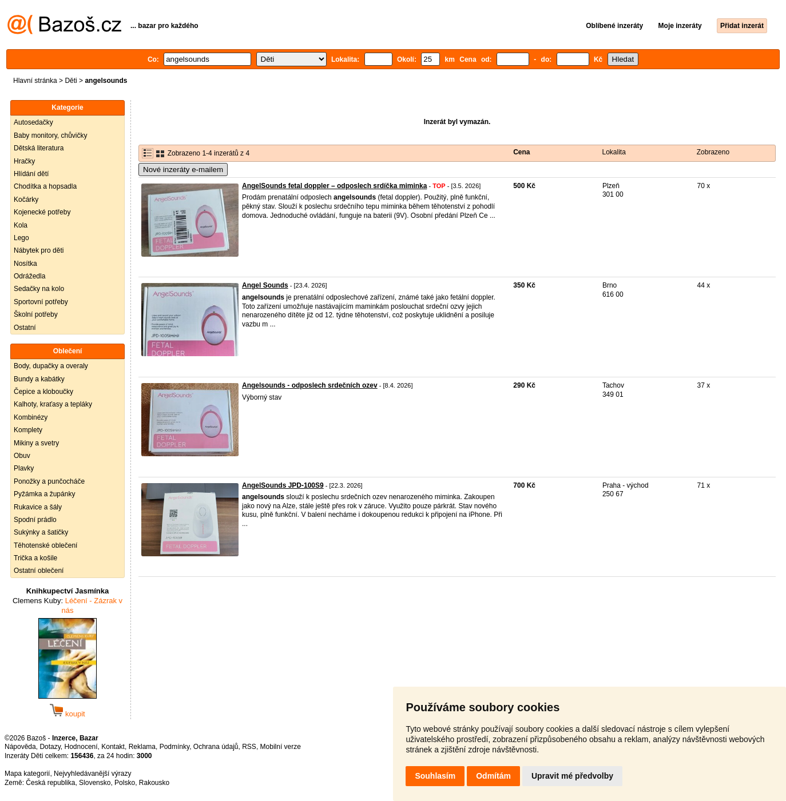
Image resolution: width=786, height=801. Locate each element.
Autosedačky (33, 122)
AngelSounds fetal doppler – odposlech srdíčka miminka (334, 186)
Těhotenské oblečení (45, 545)
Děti (71, 81)
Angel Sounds (265, 285)
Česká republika (50, 783)
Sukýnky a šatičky (41, 532)
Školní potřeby (36, 314)
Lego (21, 238)
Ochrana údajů (216, 747)
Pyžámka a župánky (44, 494)
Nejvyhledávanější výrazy (92, 774)
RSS (249, 747)
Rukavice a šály (38, 507)
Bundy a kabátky (39, 379)
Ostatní (25, 328)
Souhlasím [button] (435, 775)
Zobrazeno (713, 152)
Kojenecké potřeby (42, 212)
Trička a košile (35, 558)
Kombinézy (30, 417)
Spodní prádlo (35, 520)
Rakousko (154, 783)
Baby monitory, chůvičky (51, 135)
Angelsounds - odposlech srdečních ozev (310, 385)
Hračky (24, 161)
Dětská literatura (38, 148)
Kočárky (26, 200)
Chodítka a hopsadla (45, 186)
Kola (20, 225)
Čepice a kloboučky (43, 392)
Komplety (28, 430)
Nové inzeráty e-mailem (183, 169)
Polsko (124, 783)
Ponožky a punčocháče (49, 481)
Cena (521, 152)
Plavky (24, 468)
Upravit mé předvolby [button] (572, 775)
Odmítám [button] (493, 775)
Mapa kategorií (27, 774)
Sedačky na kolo (39, 289)
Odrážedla (29, 276)
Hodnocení (81, 747)
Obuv (22, 456)
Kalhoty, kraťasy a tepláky (53, 404)
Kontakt (113, 747)
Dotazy (49, 747)
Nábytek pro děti (38, 250)
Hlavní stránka (35, 81)
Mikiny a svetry (36, 443)
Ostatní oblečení (38, 571)
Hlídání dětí (31, 174)
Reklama (142, 747)
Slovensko (94, 783)
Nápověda (20, 747)
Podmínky (174, 747)
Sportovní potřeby (41, 302)
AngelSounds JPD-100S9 (283, 485)
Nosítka (25, 264)
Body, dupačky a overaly (51, 366)
